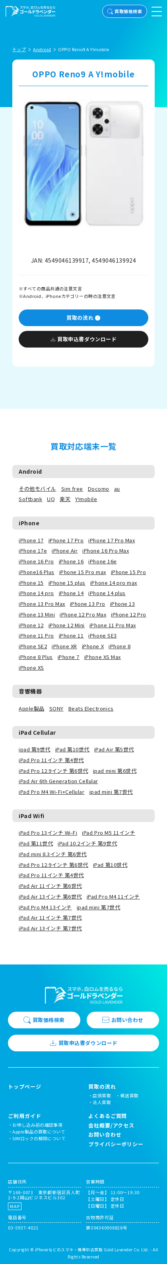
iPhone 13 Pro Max (42, 603)
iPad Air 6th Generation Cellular (58, 781)
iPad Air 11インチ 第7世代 (50, 917)
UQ (51, 499)
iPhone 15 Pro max (82, 572)
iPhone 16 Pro (36, 561)
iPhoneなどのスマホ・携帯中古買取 (69, 1249)
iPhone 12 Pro (128, 614)
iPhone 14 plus (106, 593)
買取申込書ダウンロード (83, 339)
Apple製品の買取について (38, 1131)
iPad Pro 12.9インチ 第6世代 (53, 770)
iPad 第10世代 (72, 749)
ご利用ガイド (24, 1116)
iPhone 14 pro (36, 593)
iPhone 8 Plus (36, 657)
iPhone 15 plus (67, 582)
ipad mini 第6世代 (114, 770)
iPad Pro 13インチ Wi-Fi (48, 832)
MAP (14, 1206)
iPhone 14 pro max (113, 582)
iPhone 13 (122, 603)
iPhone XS (31, 667)
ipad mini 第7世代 (111, 791)
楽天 (65, 499)
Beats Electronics (91, 708)
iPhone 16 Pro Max (105, 550)
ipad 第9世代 (34, 749)
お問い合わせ (123, 1020)
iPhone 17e (33, 550)
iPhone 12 (31, 625)
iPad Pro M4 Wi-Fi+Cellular (52, 791)
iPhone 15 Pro (128, 572)
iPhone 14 (71, 593)
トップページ (24, 1086)
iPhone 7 (69, 657)
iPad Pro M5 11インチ (108, 832)
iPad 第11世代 (36, 843)
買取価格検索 (124, 11)
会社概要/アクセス (111, 1125)
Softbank (30, 499)
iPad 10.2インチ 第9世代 (87, 843)
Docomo (98, 488)
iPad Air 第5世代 (114, 749)
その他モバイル (37, 488)
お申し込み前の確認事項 (37, 1125)
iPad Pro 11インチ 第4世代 (51, 760)
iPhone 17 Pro (66, 540)
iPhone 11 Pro (36, 635)
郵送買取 (129, 1095)
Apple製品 (32, 708)
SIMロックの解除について (39, 1138)
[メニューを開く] (156, 11)
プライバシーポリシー (116, 1144)
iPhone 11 (71, 635)
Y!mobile (86, 499)
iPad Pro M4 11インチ (113, 896)
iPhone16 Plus (36, 572)
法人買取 (102, 1102)
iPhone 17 (31, 540)
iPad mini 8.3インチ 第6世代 (53, 854)
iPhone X (93, 646)
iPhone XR (64, 646)
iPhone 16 (71, 561)
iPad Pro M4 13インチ (45, 907)
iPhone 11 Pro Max (112, 625)
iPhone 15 (31, 582)
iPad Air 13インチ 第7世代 (50, 928)
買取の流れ (83, 317)
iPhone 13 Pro (87, 603)
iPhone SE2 (33, 646)
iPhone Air (65, 550)
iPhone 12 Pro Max (83, 614)
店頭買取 (102, 1095)
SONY (56, 708)
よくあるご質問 (107, 1116)
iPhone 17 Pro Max (111, 540)
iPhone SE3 (102, 635)
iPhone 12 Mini (67, 625)
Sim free (72, 488)
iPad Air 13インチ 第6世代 (50, 896)
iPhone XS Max (102, 657)
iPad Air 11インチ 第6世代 (50, 885)
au (117, 488)
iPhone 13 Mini (37, 614)
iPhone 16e (102, 561)
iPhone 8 (119, 646)
